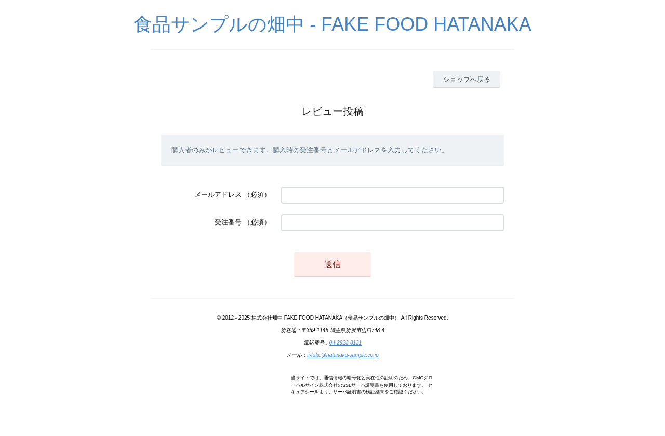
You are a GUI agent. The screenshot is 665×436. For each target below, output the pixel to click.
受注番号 (228, 222)
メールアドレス (218, 195)
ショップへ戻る (466, 79)
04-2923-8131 (345, 343)
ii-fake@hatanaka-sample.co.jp (342, 355)
